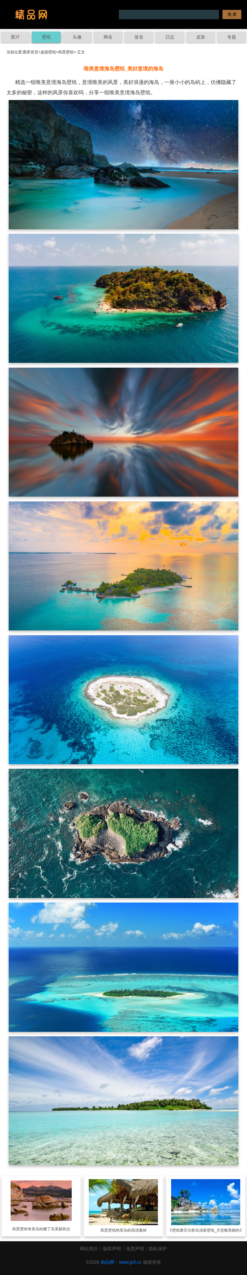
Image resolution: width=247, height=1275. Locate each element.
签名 (138, 37)
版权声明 (112, 1248)
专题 (231, 37)
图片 (15, 37)
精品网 (107, 1262)
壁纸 (46, 37)
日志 (169, 37)
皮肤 (200, 37)
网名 (108, 37)
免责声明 (135, 1248)
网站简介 (89, 1248)
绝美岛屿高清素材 (131, 1230)
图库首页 (30, 52)
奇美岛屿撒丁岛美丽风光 (49, 1229)
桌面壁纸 (48, 52)
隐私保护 (158, 1248)
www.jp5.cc (130, 1262)
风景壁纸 (66, 52)
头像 (77, 37)
